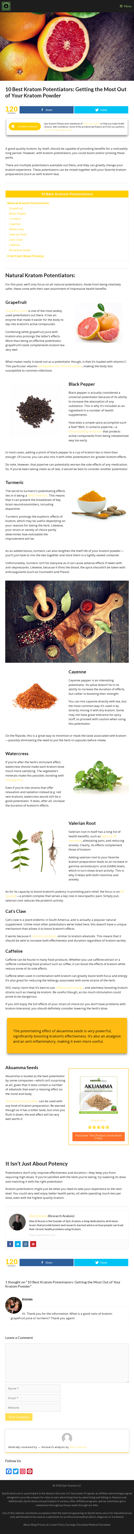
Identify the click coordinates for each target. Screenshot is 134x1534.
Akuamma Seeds (20, 250)
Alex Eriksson (38, 1216)
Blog (34, 1524)
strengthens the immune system (60, 366)
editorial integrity (91, 123)
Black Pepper (17, 213)
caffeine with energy (69, 988)
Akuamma (98, 1120)
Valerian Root (18, 234)
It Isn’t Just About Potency (25, 256)
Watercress (16, 229)
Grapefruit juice (16, 311)
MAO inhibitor (37, 495)
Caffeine (14, 245)
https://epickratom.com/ (42, 1234)
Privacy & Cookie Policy (51, 1524)
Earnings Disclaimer (77, 1524)
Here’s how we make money (58, 129)
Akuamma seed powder (21, 1101)
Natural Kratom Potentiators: (28, 203)
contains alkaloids (44, 936)
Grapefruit (16, 208)
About (27, 1524)
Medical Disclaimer (100, 1524)
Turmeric (15, 219)
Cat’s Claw (15, 240)
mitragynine (13, 780)
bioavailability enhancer (85, 431)
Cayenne (14, 224)
